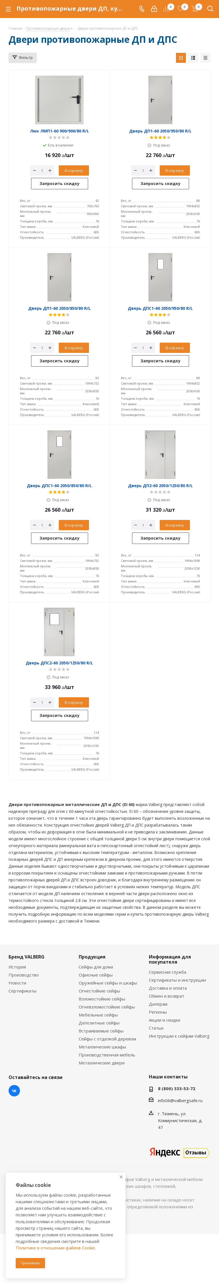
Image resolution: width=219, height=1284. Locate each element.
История (17, 967)
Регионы (158, 1012)
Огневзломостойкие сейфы (107, 1007)
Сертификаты (22, 991)
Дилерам (158, 1004)
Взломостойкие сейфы (102, 999)
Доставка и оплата (168, 988)
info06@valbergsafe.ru (180, 1100)
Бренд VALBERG (26, 957)
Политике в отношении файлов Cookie (55, 1248)
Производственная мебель (107, 1055)
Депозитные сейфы (99, 1023)
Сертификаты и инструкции (177, 980)
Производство (24, 975)
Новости (17, 983)
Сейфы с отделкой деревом (107, 1039)
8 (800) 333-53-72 (176, 1088)
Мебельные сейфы (98, 1015)
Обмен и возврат (166, 996)
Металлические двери (102, 1063)
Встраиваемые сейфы (101, 1031)
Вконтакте (14, 1090)
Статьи (156, 1028)
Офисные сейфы (96, 975)
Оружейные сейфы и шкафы (108, 983)
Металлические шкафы (102, 1047)
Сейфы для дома (96, 967)
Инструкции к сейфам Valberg (179, 1036)
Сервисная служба (167, 972)
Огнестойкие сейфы (99, 991)
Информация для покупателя (170, 959)
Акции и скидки (164, 1020)
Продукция (92, 957)
